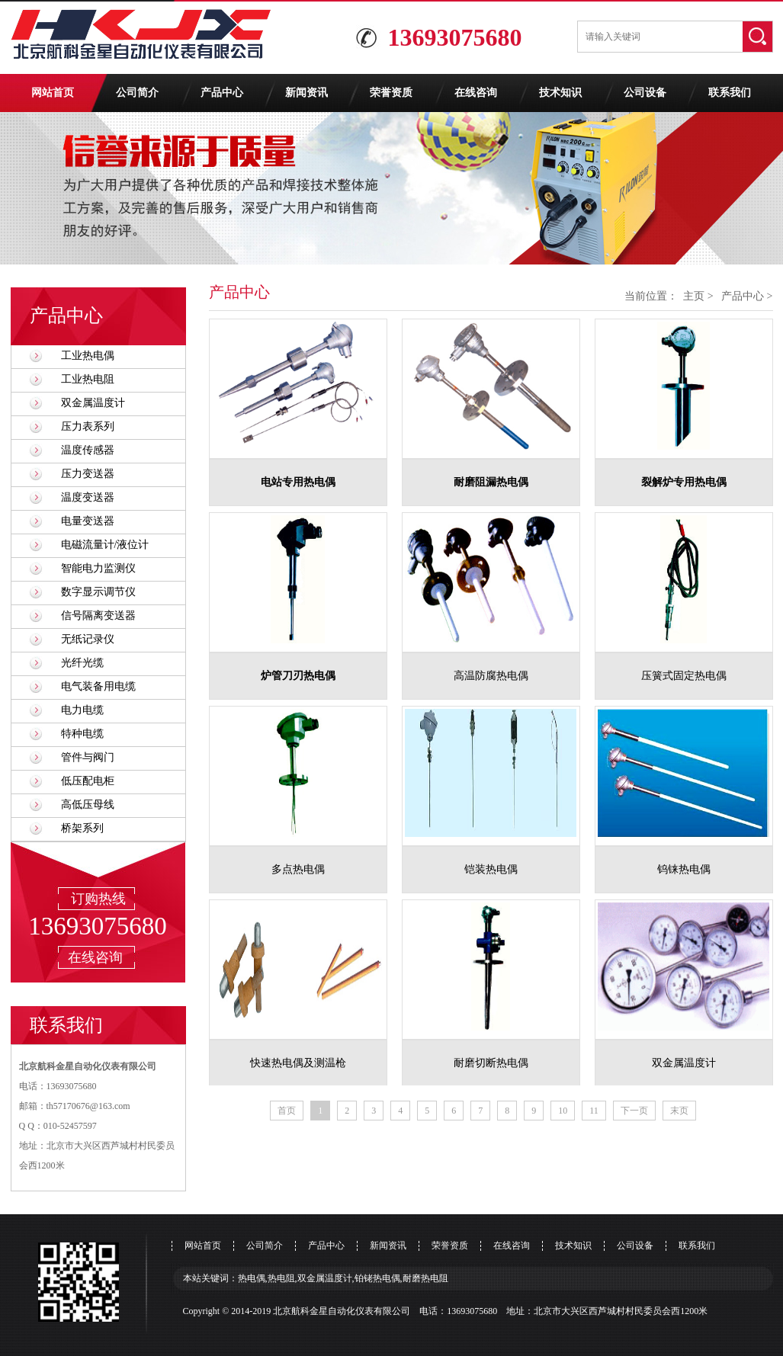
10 (562, 1110)
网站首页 (52, 92)
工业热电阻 (87, 379)
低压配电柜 (87, 781)
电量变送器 (87, 521)
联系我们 (729, 92)
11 (593, 1110)
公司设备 (645, 92)
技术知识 (560, 92)
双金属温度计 (93, 403)
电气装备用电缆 (98, 686)
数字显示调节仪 (98, 592)
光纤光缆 (82, 662)
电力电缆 (82, 710)
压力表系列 (87, 426)
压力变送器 (87, 473)
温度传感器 (87, 450)
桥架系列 (82, 828)
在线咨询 (475, 92)
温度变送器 (87, 497)
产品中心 (222, 92)
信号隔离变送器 (98, 615)
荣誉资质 (391, 92)
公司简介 (137, 92)
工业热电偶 (87, 355)
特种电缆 (82, 733)
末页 (679, 1110)
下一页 (634, 1110)
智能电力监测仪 (98, 568)
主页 (693, 296)
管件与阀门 (87, 757)
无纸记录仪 (87, 639)
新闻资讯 (306, 92)
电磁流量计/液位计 (105, 544)
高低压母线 (87, 804)
